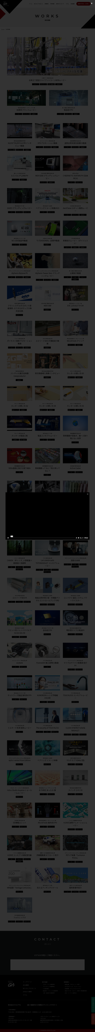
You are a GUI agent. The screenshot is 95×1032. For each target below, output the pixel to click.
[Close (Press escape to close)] (92, 3)
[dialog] (47, 516)
